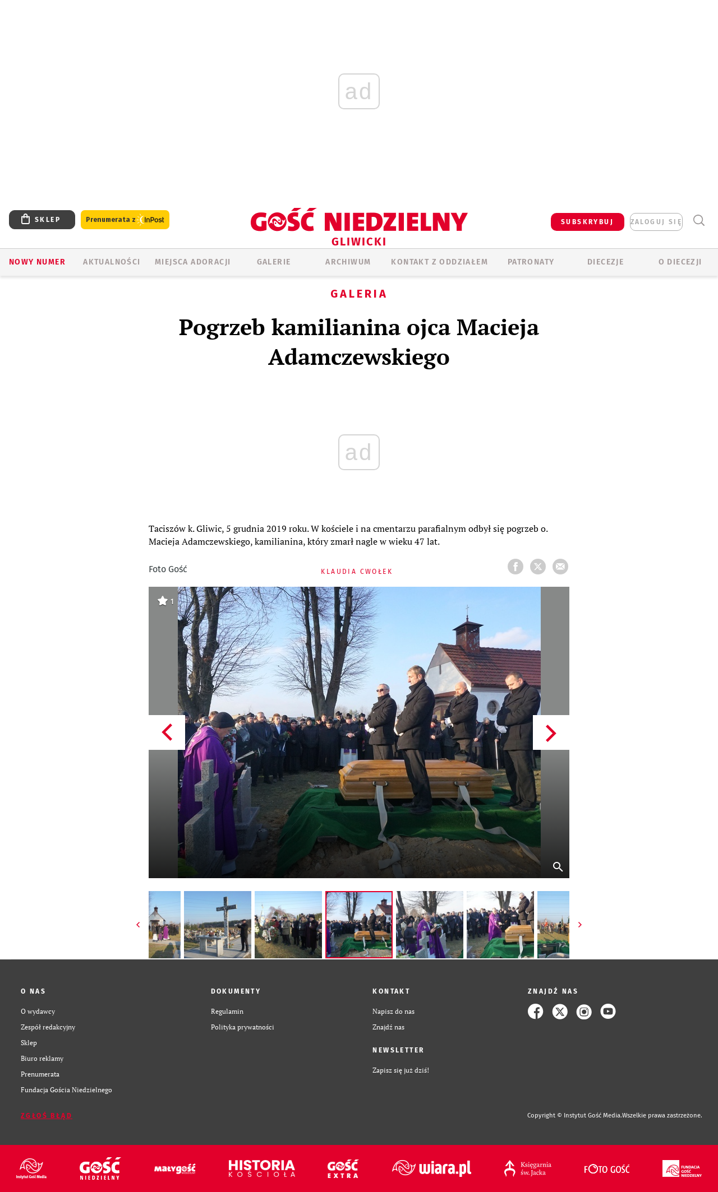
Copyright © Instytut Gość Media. (574, 1115)
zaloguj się (656, 222)
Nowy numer (37, 262)
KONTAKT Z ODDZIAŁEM (439, 262)
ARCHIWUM (348, 262)
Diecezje (605, 262)
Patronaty (531, 262)
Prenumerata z (125, 220)
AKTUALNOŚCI (111, 262)
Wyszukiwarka (698, 220)
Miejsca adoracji (193, 262)
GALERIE (274, 262)
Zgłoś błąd (46, 1116)
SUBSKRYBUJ (587, 222)
